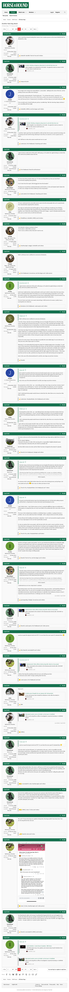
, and (30, 169)
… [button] (28, 29)
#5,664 (63, 737)
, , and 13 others (33, 557)
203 (31, 29)
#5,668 (63, 839)
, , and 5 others (30, 650)
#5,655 (63, 458)
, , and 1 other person (36, 273)
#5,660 (63, 631)
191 (25, 29)
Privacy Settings (38, 986)
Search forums (13, 15)
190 (22, 29)
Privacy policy (52, 984)
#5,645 (63, 149)
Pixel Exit (50, 989)
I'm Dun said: (22, 741)
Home (5, 12)
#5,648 (63, 224)
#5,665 (63, 763)
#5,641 (63, 34)
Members (31, 12)
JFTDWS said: (22, 409)
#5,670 (63, 937)
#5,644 (63, 115)
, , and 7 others (35, 487)
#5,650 (63, 279)
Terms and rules (44, 984)
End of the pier (12, 80)
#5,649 (63, 251)
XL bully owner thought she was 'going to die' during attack (39, 693)
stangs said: (21, 370)
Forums (13, 12)
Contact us (37, 984)
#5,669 (63, 912)
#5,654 (63, 433)
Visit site (9, 56)
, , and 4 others (33, 143)
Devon (14, 244)
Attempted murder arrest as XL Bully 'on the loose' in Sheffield (40, 714)
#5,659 (63, 605)
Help (58, 984)
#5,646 (63, 175)
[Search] (64, 12)
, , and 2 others (34, 306)
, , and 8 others (32, 533)
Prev (5, 29)
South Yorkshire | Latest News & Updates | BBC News (39, 946)
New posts (5, 15)
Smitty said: (21, 941)
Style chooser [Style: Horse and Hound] (6, 984)
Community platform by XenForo (30, 989)
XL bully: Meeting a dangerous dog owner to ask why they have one (41, 65)
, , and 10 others (32, 218)
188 (16, 29)
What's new (22, 12)
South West (13, 54)
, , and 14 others (32, 55)
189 (19, 29)
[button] (26, 12)
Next (35, 29)
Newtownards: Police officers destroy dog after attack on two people (41, 609)
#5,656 (63, 493)
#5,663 (63, 710)
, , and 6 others (32, 245)
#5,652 (63, 366)
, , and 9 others (32, 109)
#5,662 (63, 685)
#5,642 (63, 61)
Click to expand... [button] (42, 477)
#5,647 (63, 199)
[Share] (60, 34)
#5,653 (63, 405)
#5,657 (63, 539)
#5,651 (63, 312)
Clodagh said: (22, 316)
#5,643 (63, 87)
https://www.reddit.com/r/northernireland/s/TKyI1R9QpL (31, 843)
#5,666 (63, 789)
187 (13, 29)
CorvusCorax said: (23, 119)
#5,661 (63, 656)
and (25, 81)
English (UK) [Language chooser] (14, 984)
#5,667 (63, 815)
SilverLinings (6, 26)
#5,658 (63, 563)
